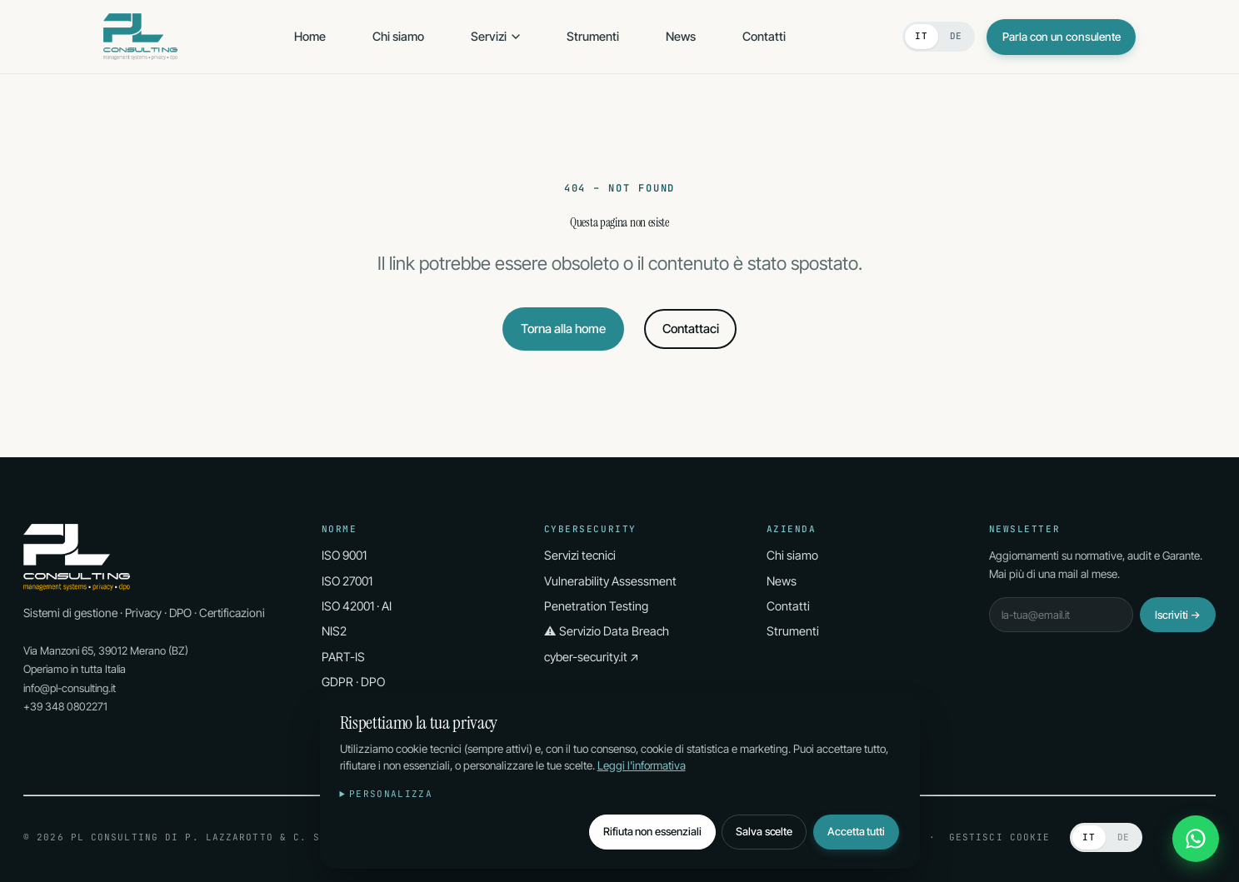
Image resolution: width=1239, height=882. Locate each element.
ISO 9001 (344, 555)
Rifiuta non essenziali (652, 831)
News (681, 36)
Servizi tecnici (580, 555)
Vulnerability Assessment (610, 581)
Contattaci (690, 328)
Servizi (495, 36)
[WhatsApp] (1195, 838)
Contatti (764, 36)
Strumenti (593, 36)
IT (921, 36)
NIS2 (334, 631)
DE (956, 36)
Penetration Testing (596, 606)
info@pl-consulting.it (69, 688)
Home (310, 36)
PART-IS (343, 657)
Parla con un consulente (1061, 36)
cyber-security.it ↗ (591, 657)
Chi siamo (398, 36)
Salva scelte (764, 831)
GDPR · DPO (353, 682)
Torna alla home (563, 328)
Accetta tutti (856, 831)
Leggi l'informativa (641, 765)
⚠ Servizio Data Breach (606, 631)
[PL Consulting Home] (140, 36)
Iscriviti (1178, 614)
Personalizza (390, 794)
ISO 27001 (347, 581)
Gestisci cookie (1000, 837)
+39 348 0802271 (65, 706)
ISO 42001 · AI (357, 606)
